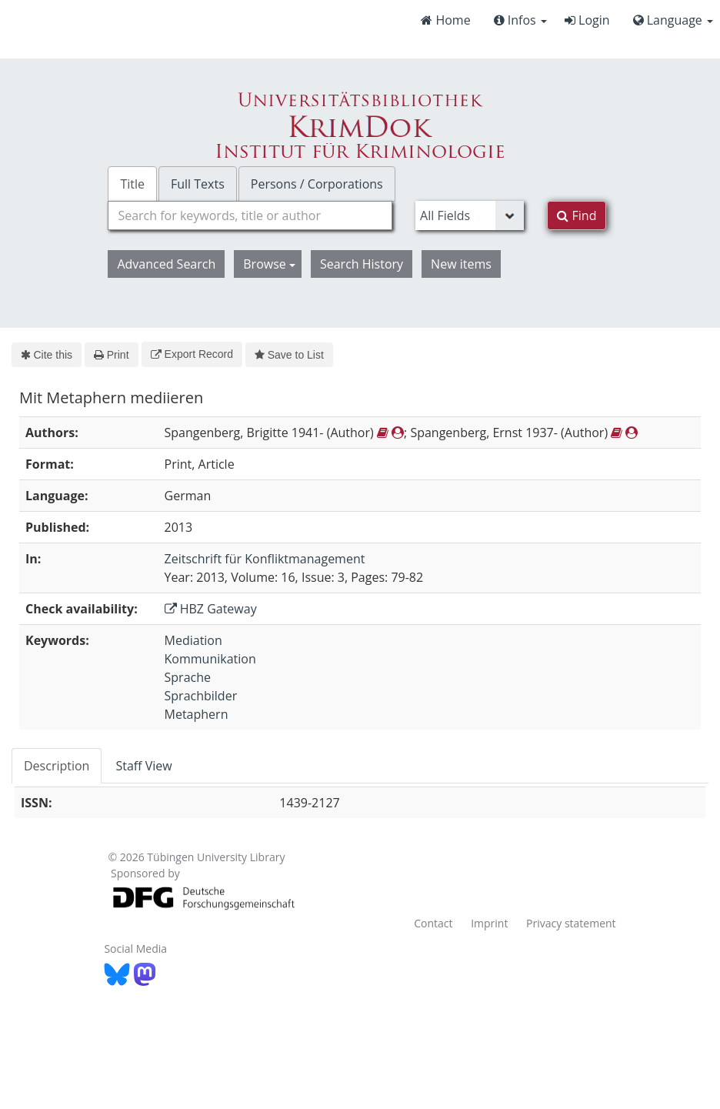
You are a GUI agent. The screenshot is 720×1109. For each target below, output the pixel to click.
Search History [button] (361, 264)
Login (587, 20)
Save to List (289, 355)
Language (673, 20)
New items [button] (461, 264)
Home (445, 20)
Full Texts (198, 183)
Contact (433, 923)
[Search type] (469, 215)
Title (132, 183)
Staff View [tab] (143, 765)
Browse (269, 264)
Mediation (193, 640)
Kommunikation (210, 658)
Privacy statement (571, 923)
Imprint (489, 923)
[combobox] (250, 215)
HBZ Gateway (211, 608)
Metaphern (196, 714)
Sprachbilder (201, 695)
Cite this (46, 355)
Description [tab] (56, 765)
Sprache (188, 677)
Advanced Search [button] (166, 264)
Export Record (192, 354)
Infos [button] (520, 20)
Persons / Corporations (317, 183)
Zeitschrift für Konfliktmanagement (265, 558)
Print (111, 355)
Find (576, 215)
